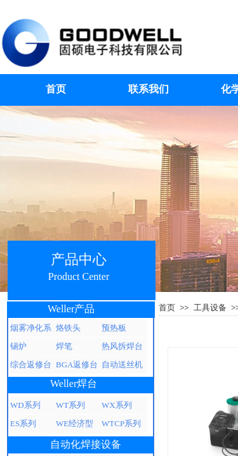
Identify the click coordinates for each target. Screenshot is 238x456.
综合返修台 (30, 364)
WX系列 (117, 405)
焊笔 (64, 346)
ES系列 (23, 423)
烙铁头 (68, 327)
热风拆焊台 (122, 346)
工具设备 (210, 307)
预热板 (114, 327)
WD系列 (25, 405)
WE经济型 (74, 423)
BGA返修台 (77, 364)
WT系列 (70, 405)
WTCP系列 (121, 423)
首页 (167, 307)
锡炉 (18, 346)
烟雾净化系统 (30, 330)
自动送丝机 (122, 364)
